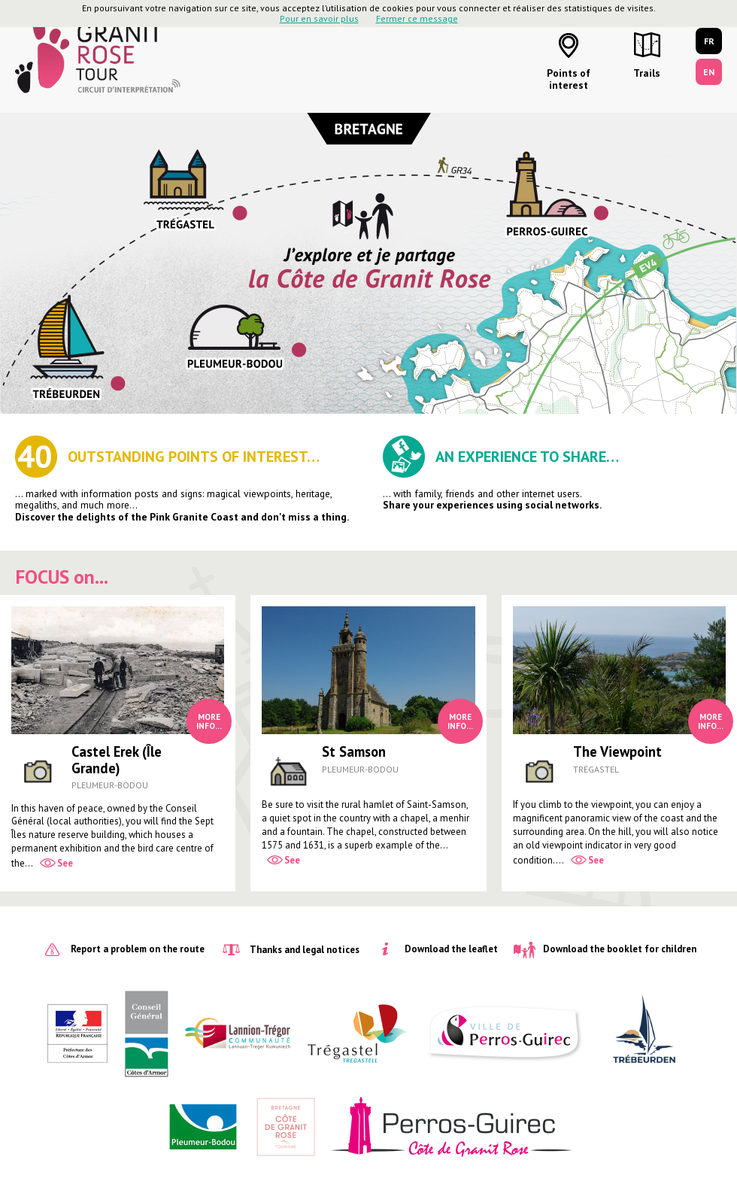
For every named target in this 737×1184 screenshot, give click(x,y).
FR (709, 41)
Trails (646, 73)
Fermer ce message (417, 18)
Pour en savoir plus (319, 18)
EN (708, 71)
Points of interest (568, 79)
